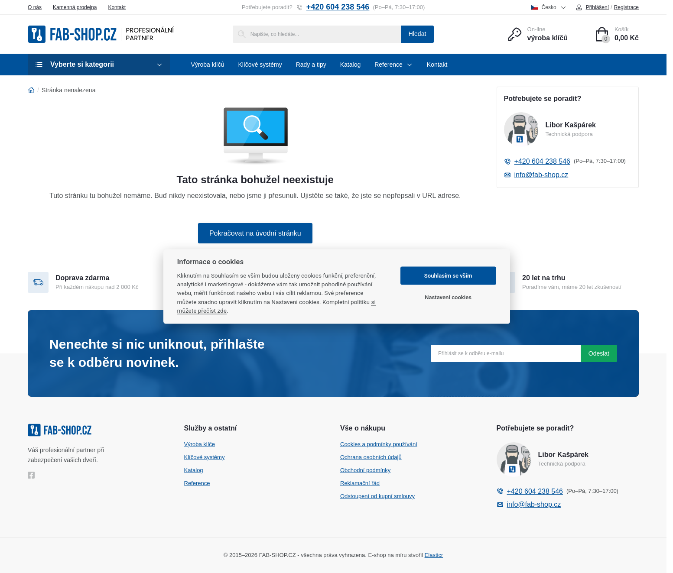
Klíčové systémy (204, 457)
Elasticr (434, 555)
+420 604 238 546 (333, 7)
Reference (197, 483)
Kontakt (117, 7)
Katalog (193, 470)
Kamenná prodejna (75, 7)
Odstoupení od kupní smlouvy (377, 496)
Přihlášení (592, 7)
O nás (35, 7)
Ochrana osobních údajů (371, 457)
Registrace (626, 7)
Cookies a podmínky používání (378, 444)
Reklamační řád (360, 483)
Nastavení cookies (448, 297)
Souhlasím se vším (448, 275)
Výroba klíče (199, 444)
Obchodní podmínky (365, 470)
